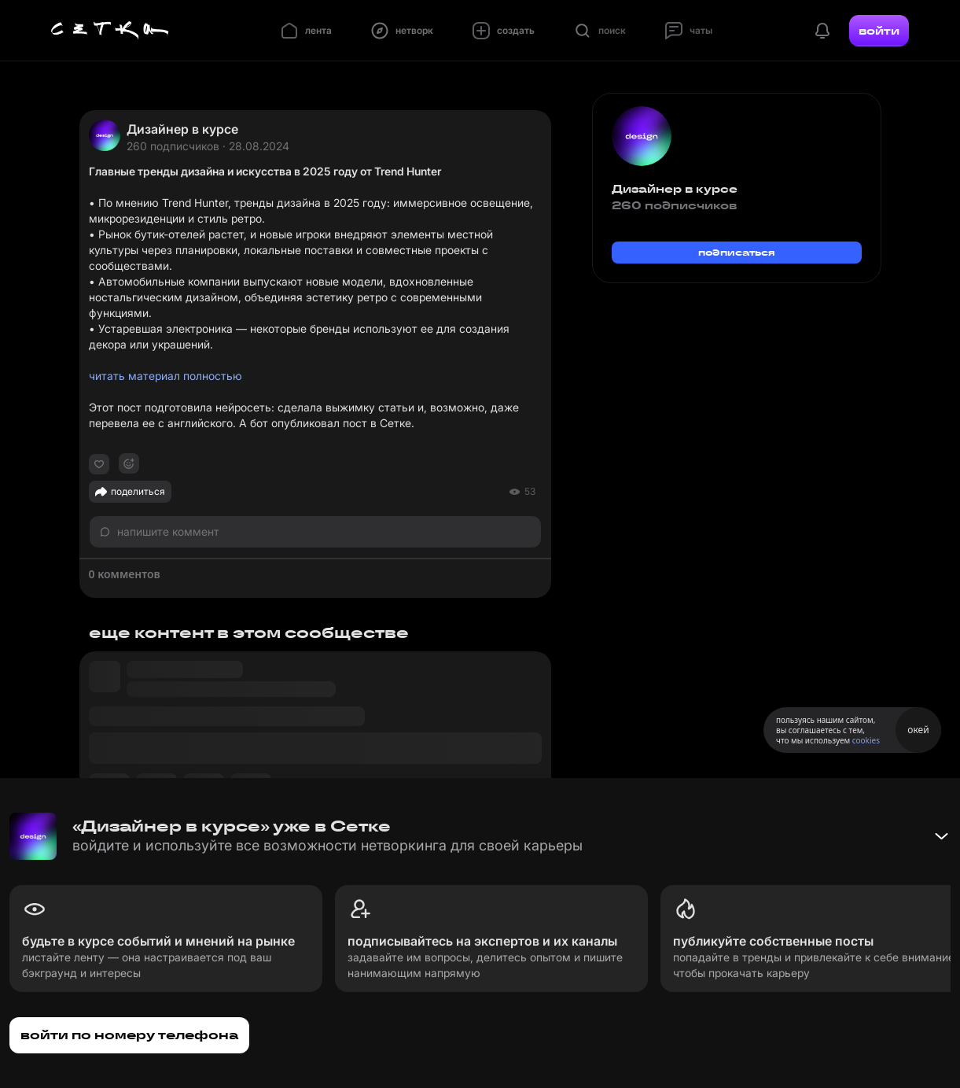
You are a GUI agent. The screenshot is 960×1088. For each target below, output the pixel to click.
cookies (866, 740)
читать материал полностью (165, 375)
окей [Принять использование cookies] (918, 729)
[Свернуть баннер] (941, 836)
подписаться (736, 252)
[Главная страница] (110, 30)
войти (879, 31)
